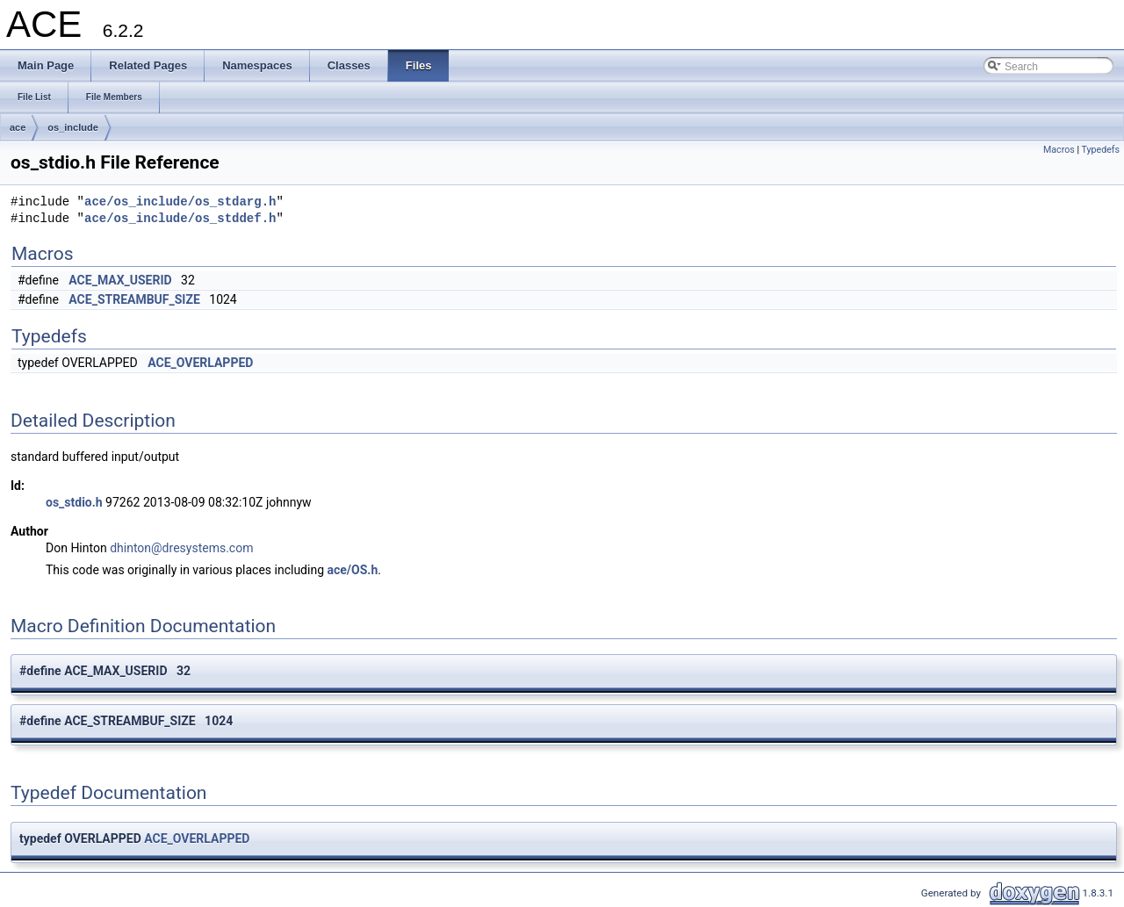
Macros (1059, 149)
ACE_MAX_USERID (119, 280)
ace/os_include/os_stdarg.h (180, 202)
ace (17, 127)
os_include (72, 127)
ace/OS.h (353, 570)
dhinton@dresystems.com (181, 548)
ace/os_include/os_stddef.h (180, 219)
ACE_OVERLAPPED (200, 363)
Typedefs (1100, 149)
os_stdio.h (74, 502)
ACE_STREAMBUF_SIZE (134, 299)
